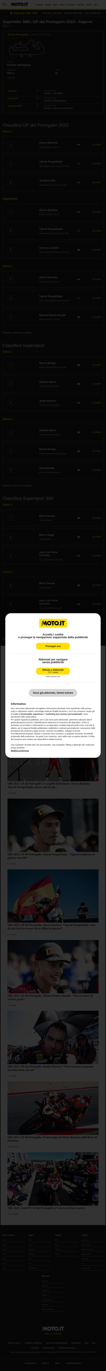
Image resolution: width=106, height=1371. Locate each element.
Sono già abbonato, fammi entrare (53, 692)
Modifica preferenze (20, 751)
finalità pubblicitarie (39, 728)
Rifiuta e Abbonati (52, 671)
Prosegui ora (53, 646)
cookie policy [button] (30, 717)
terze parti (53, 720)
